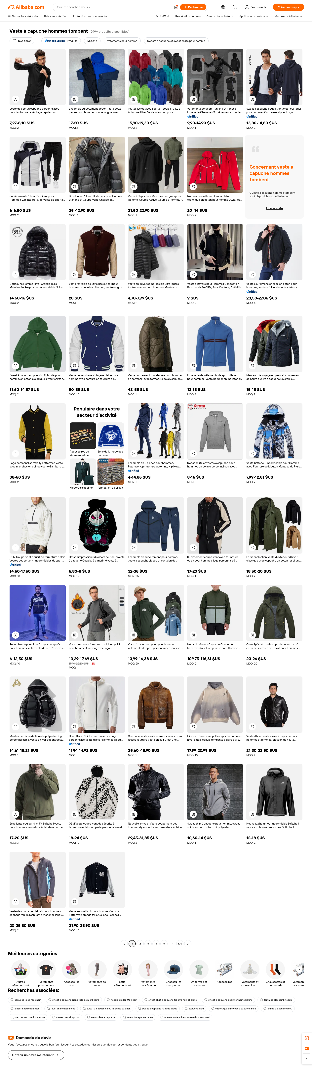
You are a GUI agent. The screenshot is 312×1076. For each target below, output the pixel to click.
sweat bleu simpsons (66, 1017)
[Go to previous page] (124, 943)
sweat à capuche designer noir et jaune (228, 999)
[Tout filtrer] (22, 40)
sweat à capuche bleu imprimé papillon (107, 1008)
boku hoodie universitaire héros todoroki (185, 1017)
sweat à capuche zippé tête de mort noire (73, 999)
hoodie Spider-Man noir (122, 999)
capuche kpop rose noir (26, 999)
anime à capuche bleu (277, 1008)
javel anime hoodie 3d (61, 1008)
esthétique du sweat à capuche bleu (233, 1008)
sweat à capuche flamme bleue (157, 1008)
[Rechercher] (193, 7)
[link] (307, 1038)
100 (180, 943)
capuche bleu (194, 1008)
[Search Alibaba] (114, 7)
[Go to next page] (187, 943)
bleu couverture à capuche (28, 1017)
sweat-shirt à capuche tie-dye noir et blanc (170, 999)
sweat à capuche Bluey (138, 1017)
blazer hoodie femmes (25, 1008)
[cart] (236, 7)
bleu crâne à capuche (101, 1017)
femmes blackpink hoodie (276, 999)
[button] (176, 7)
